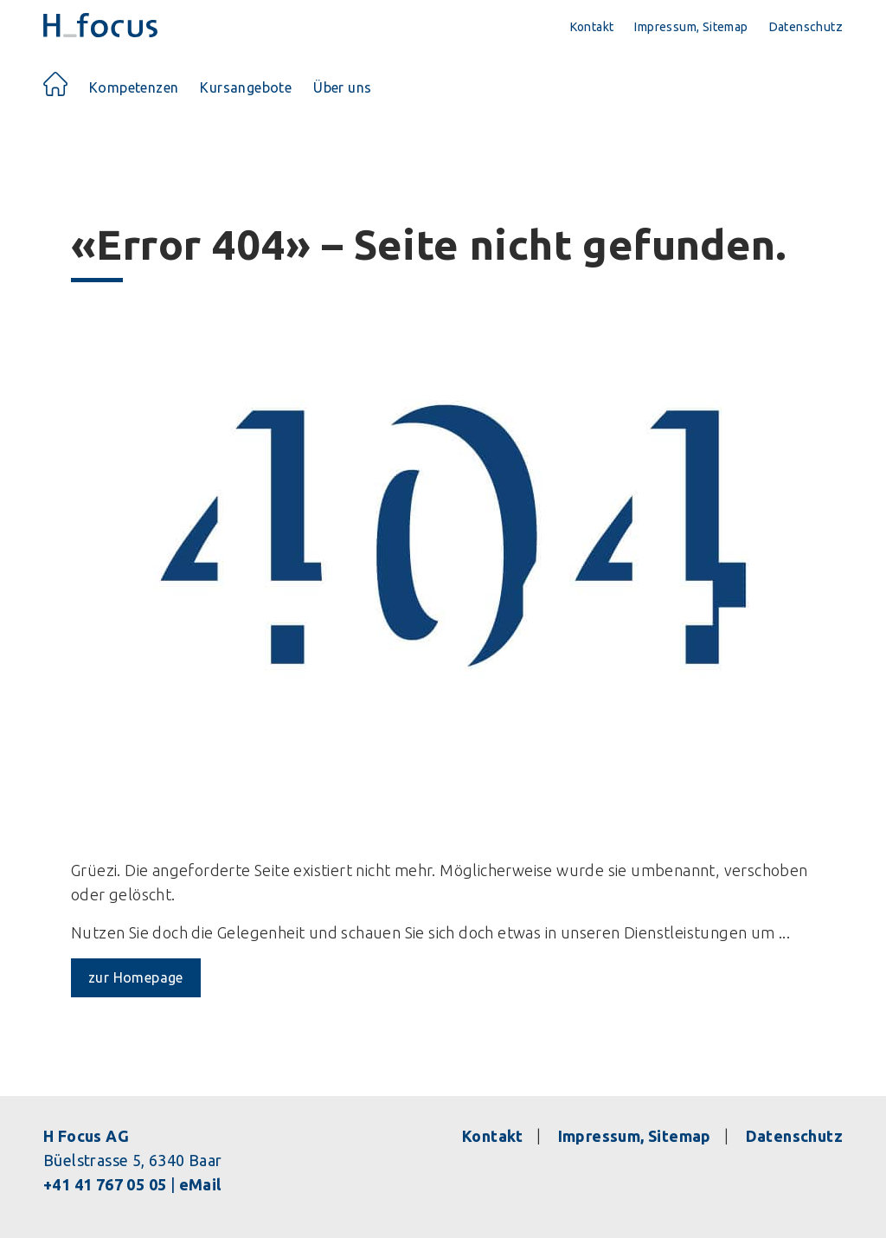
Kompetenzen (133, 87)
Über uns (342, 87)
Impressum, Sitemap (691, 27)
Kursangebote (246, 87)
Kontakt (592, 27)
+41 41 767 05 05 (104, 1184)
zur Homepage (135, 977)
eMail (200, 1184)
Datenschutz (806, 27)
